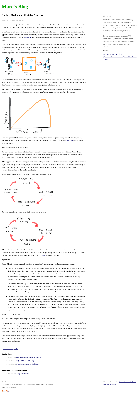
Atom (8, 391)
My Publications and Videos (112, 54)
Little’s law (69, 140)
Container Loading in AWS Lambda (28, 357)
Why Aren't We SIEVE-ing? (25, 361)
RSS (4, 391)
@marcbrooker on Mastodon (113, 57)
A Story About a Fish (22, 374)
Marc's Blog (15, 6)
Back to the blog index (10, 349)
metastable (27, 37)
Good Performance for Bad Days (27, 364)
